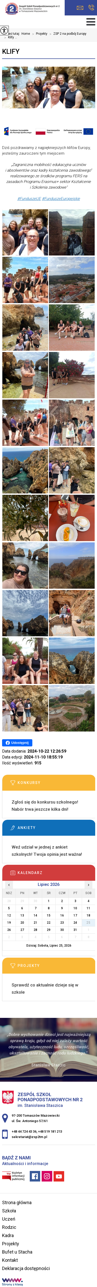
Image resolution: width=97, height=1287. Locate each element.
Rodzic (9, 1227)
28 (35, 930)
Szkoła (9, 1210)
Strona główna (17, 1202)
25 (88, 922)
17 (75, 915)
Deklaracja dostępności (26, 1268)
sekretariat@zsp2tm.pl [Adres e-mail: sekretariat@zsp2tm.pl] (29, 1137)
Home (25, 33)
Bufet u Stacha (17, 1252)
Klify (10, 51)
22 (48, 922)
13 (22, 915)
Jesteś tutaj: (11, 33)
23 (62, 922)
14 (35, 915)
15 (48, 915)
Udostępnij (17, 743)
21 (35, 922)
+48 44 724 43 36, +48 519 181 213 (91, 8)
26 (9, 930)
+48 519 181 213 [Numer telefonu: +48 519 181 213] (50, 1131)
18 (88, 915)
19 (9, 922)
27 (22, 930)
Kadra (8, 1235)
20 (22, 922)
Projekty (38, 34)
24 (75, 922)
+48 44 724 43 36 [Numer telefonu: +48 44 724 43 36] (24, 1131)
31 (75, 930)
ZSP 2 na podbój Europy (66, 34)
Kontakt (10, 1260)
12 (9, 915)
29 (48, 930)
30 (62, 930)
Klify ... (9, 37)
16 (62, 915)
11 (88, 908)
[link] (29, 198)
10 (75, 908)
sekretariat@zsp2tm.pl (80, 8)
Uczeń (8, 1219)
